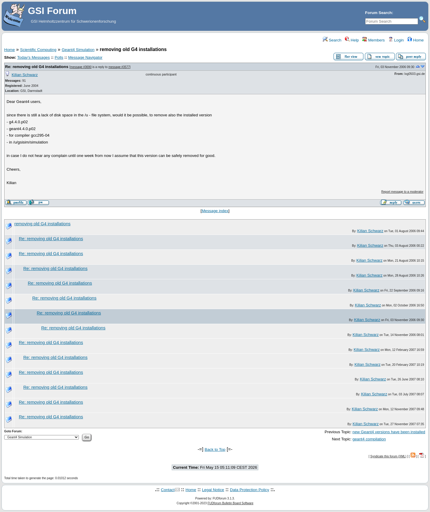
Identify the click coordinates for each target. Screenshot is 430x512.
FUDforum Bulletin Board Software (230, 503)
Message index (215, 211)
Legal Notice (213, 490)
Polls (59, 57)
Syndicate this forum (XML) (388, 456)
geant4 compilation (369, 439)
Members (373, 40)
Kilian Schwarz (25, 75)
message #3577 (119, 67)
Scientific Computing (38, 49)
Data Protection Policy (249, 490)
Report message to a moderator (402, 191)
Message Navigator (85, 57)
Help (352, 40)
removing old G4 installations (42, 223)
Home (415, 40)
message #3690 (80, 67)
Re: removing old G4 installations (36, 66)
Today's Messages (33, 57)
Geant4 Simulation (78, 49)
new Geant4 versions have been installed (388, 432)
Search (332, 40)
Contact (168, 490)
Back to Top (215, 449)
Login (396, 40)
